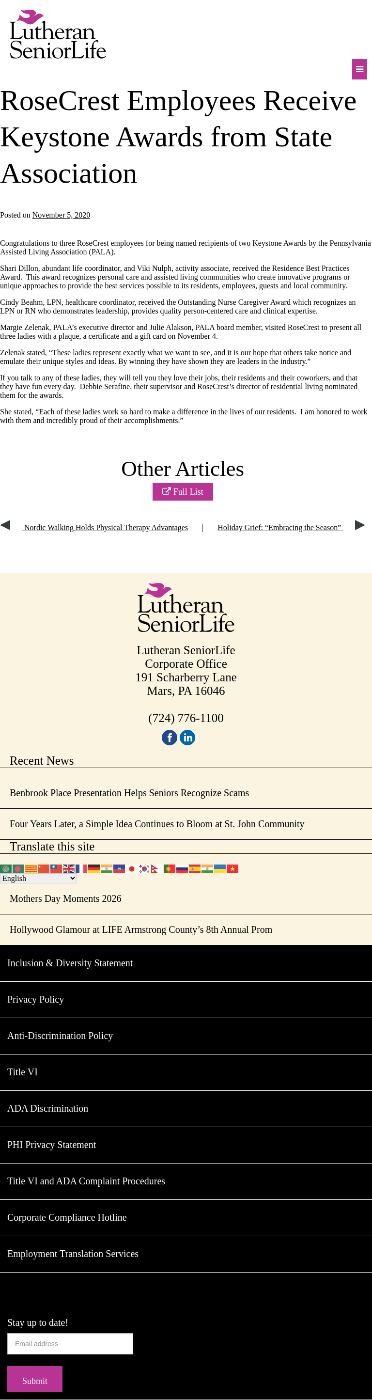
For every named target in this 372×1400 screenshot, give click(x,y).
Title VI (22, 1072)
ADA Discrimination (47, 1108)
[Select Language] (38, 878)
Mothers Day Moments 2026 (66, 898)
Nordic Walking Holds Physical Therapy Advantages (94, 527)
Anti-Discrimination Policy (60, 1035)
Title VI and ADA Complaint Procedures (86, 1181)
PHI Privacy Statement (51, 1144)
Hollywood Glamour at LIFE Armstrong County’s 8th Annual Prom (141, 929)
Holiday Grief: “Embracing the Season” (291, 527)
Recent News (42, 760)
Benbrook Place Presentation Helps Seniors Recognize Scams (129, 792)
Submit (34, 1381)
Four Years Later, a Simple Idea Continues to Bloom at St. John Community (157, 823)
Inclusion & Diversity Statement (70, 963)
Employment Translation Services (73, 1253)
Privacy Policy (35, 999)
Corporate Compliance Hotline (67, 1217)
